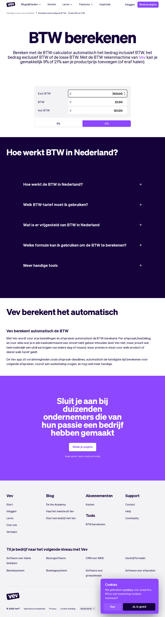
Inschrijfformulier (135, 558)
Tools (90, 515)
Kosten (52, 4)
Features (86, 4)
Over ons (11, 525)
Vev (142, 57)
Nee (112, 606)
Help (128, 511)
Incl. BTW (44, 110)
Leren (68, 4)
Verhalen (11, 531)
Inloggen (130, 4)
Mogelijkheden (31, 4)
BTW (41, 102)
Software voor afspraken (140, 570)
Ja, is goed (139, 606)
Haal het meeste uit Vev (60, 511)
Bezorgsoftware (56, 558)
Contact (130, 504)
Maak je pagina (148, 4)
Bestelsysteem (15, 570)
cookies (128, 589)
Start (9, 504)
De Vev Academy (56, 504)
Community (132, 518)
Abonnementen (99, 495)
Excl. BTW (44, 93)
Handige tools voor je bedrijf (20, 13)
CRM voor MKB (95, 558)
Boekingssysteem (56, 570)
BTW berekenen (95, 524)
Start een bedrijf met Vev (61, 518)
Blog (50, 495)
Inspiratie (105, 4)
